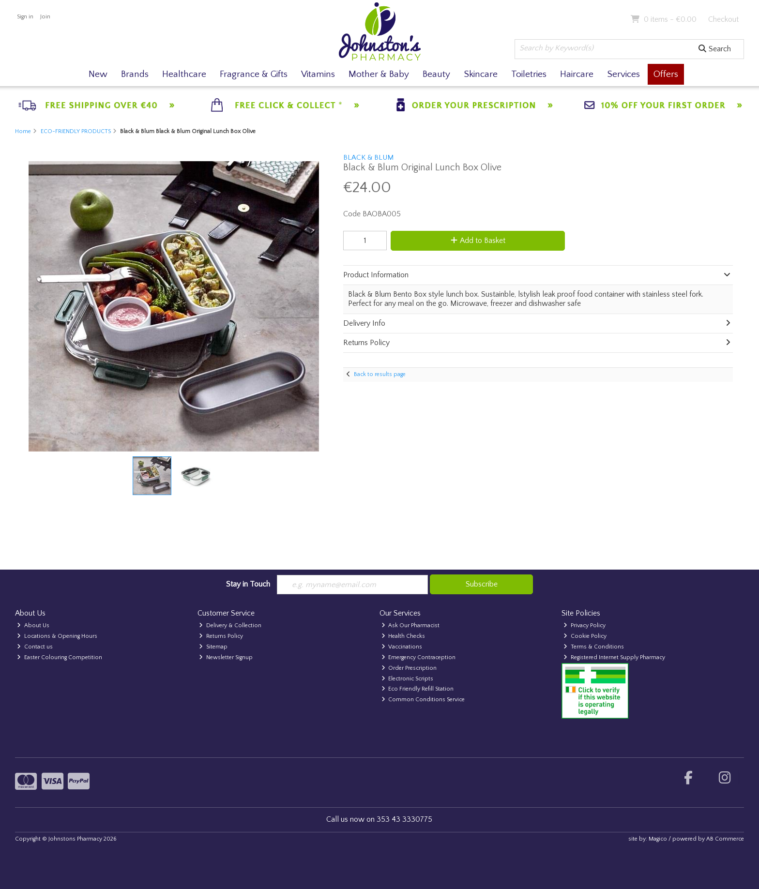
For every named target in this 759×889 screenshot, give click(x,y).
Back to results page (380, 374)
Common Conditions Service (423, 699)
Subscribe (482, 584)
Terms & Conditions (593, 647)
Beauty (436, 74)
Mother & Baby (379, 74)
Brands (135, 74)
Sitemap (213, 647)
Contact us (35, 647)
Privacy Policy (584, 625)
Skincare (481, 74)
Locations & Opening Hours (57, 636)
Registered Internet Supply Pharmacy (614, 657)
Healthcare (184, 74)
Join (45, 17)
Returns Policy (221, 636)
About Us (33, 625)
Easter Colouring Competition (59, 657)
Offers (665, 74)
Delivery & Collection (230, 625)
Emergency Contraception (418, 657)
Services (623, 74)
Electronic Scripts (407, 679)
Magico (658, 839)
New (98, 74)
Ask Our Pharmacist (410, 625)
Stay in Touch (248, 584)
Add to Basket (478, 240)
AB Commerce (725, 839)
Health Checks (403, 636)
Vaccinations (402, 647)
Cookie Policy (585, 636)
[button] (310, 170)
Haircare (576, 74)
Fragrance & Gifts (254, 74)
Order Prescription (409, 668)
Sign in (25, 17)
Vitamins (318, 74)
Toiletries (528, 74)
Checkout (723, 19)
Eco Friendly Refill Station (417, 689)
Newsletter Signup (226, 657)
